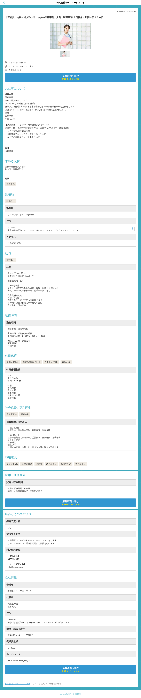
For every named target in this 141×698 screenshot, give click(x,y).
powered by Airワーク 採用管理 (70, 694)
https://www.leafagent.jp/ (19, 660)
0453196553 (13, 559)
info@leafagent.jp (15, 567)
